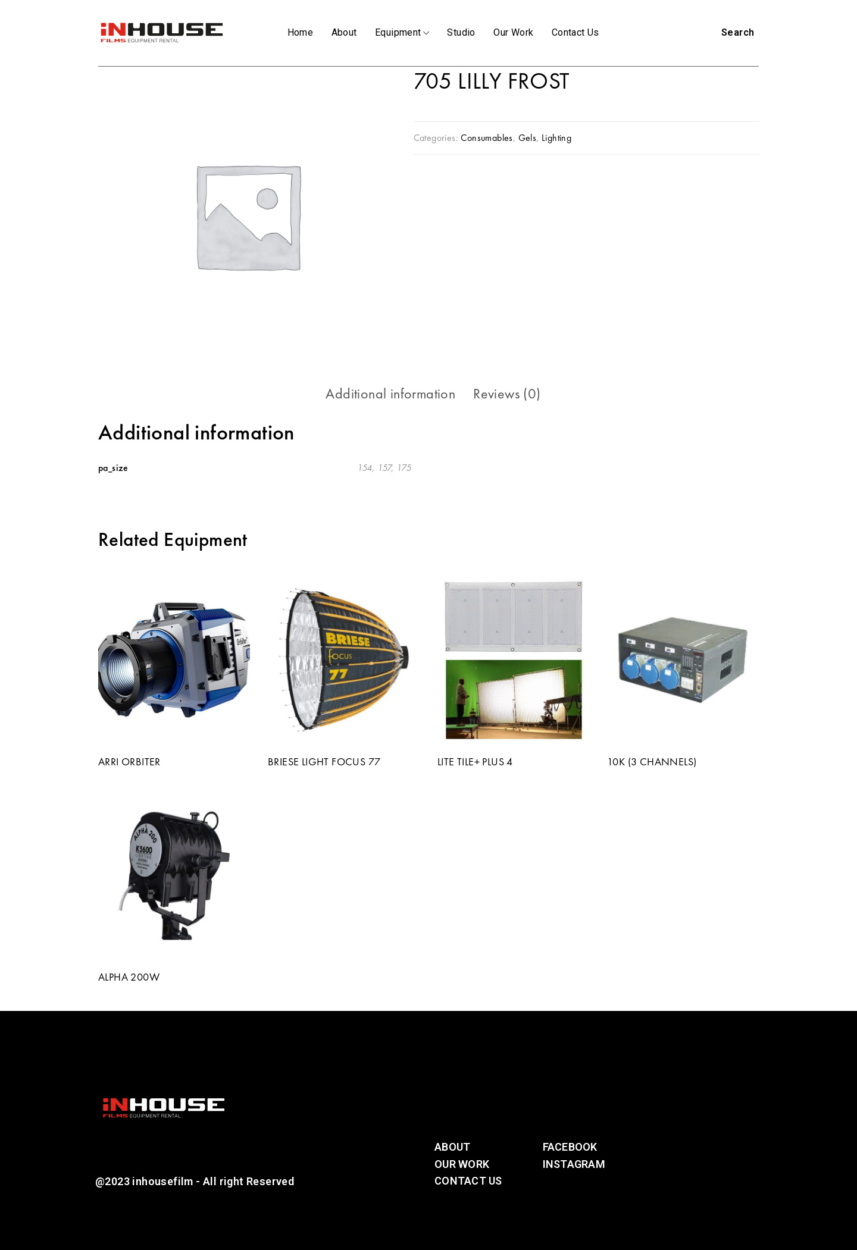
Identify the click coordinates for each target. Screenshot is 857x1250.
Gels (527, 137)
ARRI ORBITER (129, 761)
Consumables (486, 137)
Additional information (390, 393)
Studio (461, 32)
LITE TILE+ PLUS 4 (475, 761)
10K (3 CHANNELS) (651, 761)
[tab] (390, 393)
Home (300, 32)
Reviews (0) (506, 393)
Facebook (570, 1147)
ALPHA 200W (128, 977)
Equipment (402, 32)
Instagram (574, 1164)
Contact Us (575, 32)
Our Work (513, 32)
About (344, 32)
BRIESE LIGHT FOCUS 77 (324, 761)
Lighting (556, 137)
